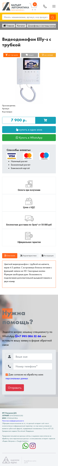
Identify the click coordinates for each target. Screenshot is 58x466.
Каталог (21, 25)
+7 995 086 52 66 (28, 336)
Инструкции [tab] (48, 255)
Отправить (14, 388)
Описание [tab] (9, 255)
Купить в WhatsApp (29, 137)
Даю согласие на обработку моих (24, 376)
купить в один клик (29, 129)
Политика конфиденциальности (13, 421)
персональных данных (17, 378)
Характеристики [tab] (28, 255)
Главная (8, 25)
